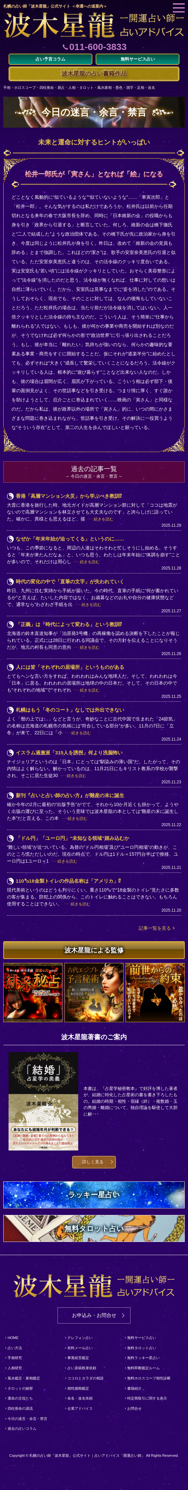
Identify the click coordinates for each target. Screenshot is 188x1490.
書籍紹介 (134, 1388)
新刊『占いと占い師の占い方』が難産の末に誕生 (70, 795)
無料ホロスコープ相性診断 (149, 1378)
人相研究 (15, 1368)
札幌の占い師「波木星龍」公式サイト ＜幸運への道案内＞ (55, 6)
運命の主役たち (20, 1398)
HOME (13, 1338)
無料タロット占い (141, 1348)
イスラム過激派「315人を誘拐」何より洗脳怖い (69, 752)
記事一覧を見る (155, 928)
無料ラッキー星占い (143, 1358)
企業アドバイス (80, 1408)
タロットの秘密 (20, 1388)
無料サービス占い (141, 1338)
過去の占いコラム (22, 1428)
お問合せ (134, 1408)
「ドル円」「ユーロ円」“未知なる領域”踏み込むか (72, 838)
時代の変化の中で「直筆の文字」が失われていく (70, 581)
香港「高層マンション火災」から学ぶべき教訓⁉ (69, 496)
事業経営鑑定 (78, 1358)
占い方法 (15, 1348)
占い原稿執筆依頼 (81, 1368)
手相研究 (15, 1358)
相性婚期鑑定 (78, 1388)
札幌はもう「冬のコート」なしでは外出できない (70, 710)
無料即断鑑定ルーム (143, 1368)
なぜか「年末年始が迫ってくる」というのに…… (70, 539)
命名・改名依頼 (80, 1398)
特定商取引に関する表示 (147, 1398)
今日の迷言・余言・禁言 (27, 1419)
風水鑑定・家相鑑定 (24, 1378)
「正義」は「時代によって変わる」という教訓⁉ (69, 624)
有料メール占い (80, 1348)
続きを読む (103, 519)
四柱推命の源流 (20, 1408)
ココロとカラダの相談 (85, 1378)
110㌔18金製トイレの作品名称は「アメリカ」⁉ (68, 881)
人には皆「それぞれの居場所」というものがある (70, 667)
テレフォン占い (80, 1338)
